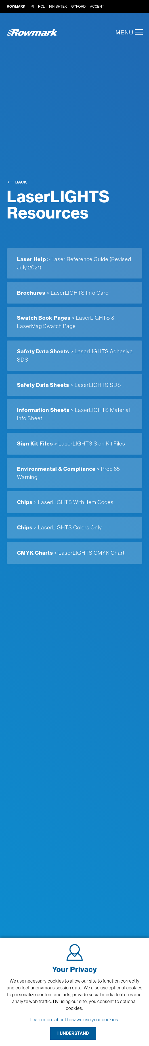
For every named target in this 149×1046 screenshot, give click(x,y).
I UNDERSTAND (73, 1033)
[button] (137, 32)
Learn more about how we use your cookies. (74, 1019)
